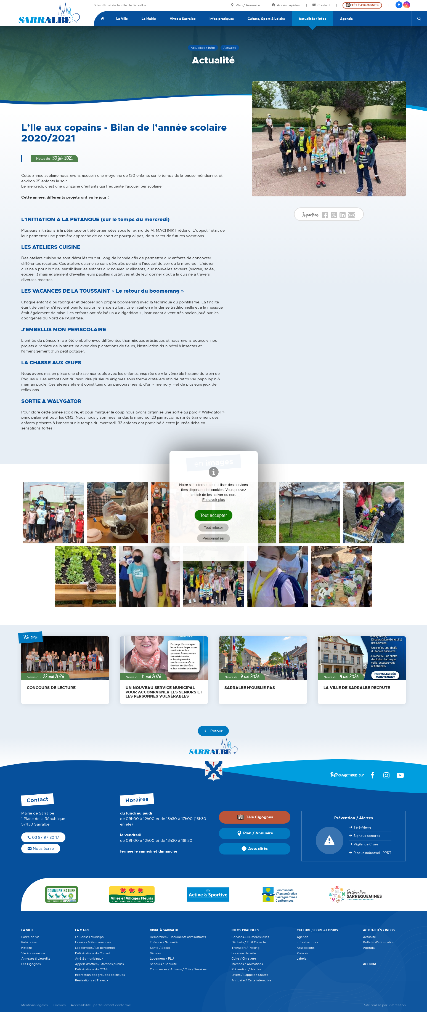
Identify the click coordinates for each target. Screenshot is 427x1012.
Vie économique (33, 953)
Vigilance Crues (366, 844)
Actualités (255, 848)
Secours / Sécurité (163, 964)
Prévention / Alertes (246, 969)
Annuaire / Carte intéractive (252, 980)
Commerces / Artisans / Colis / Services (178, 969)
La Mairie (149, 19)
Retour (213, 730)
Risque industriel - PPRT (372, 853)
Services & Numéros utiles (250, 937)
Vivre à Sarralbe (183, 19)
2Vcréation (397, 1005)
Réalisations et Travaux (91, 980)
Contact (321, 5)
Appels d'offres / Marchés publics (99, 964)
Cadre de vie (30, 937)
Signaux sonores (367, 836)
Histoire (26, 948)
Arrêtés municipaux (89, 958)
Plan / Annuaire (245, 5)
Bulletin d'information (378, 942)
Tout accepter (213, 515)
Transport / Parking (245, 948)
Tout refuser (213, 527)
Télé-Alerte (362, 827)
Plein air (302, 953)
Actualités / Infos (312, 19)
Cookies (59, 1005)
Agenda (346, 19)
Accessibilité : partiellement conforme (101, 1005)
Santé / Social (160, 948)
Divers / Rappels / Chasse (250, 975)
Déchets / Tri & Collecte (249, 942)
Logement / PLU (162, 958)
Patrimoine (29, 942)
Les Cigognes (31, 964)
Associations (305, 948)
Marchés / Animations (247, 964)
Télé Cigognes (255, 817)
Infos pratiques (221, 19)
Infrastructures (307, 942)
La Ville (122, 19)
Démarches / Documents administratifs (178, 937)
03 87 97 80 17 (43, 837)
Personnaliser (214, 538)
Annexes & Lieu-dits (35, 958)
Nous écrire (41, 848)
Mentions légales (34, 1005)
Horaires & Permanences (93, 942)
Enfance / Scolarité (164, 942)
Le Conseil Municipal (89, 937)
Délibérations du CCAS (91, 969)
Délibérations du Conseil (92, 953)
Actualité (369, 937)
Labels (301, 958)
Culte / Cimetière (244, 958)
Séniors (155, 953)
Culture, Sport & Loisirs (266, 19)
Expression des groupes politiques (100, 975)
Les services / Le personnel (95, 948)
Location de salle (244, 953)
